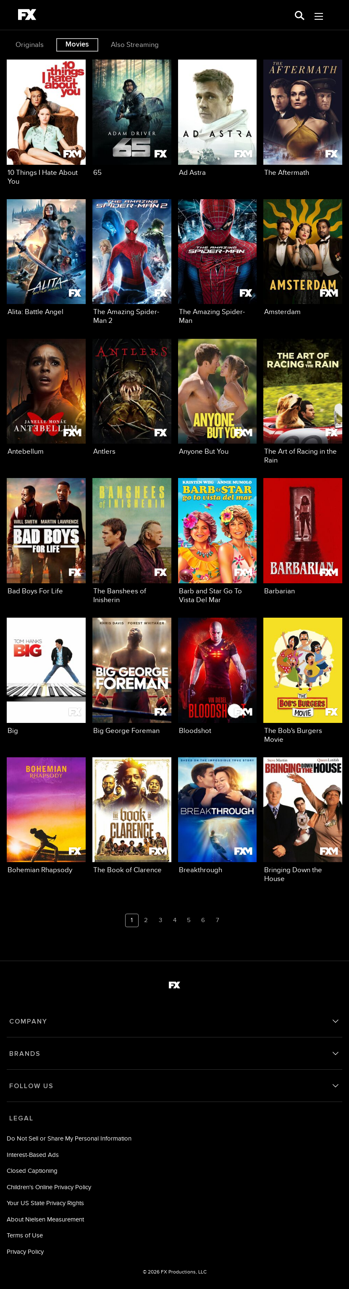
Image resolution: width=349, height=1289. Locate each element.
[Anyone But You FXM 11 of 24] (217, 397)
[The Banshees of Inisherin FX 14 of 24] (131, 541)
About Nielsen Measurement (45, 1219)
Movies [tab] (77, 44)
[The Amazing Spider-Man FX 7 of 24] (217, 262)
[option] (30, 45)
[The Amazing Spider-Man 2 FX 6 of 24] (131, 262)
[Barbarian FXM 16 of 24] (302, 536)
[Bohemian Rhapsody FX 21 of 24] (46, 816)
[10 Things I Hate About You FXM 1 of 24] (46, 123)
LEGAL (21, 1118)
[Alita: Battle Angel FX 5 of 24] (46, 258)
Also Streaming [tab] (135, 44)
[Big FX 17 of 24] (46, 676)
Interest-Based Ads (33, 1154)
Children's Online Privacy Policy (49, 1186)
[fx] (27, 16)
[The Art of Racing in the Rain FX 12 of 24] (302, 402)
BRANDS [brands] (25, 1053)
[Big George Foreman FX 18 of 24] (131, 676)
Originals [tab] (30, 44)
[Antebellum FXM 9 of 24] (46, 397)
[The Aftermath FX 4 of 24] (302, 118)
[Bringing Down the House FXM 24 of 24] (302, 820)
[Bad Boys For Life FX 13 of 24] (46, 536)
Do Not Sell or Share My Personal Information (69, 1138)
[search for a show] (299, 15)
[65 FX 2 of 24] (131, 118)
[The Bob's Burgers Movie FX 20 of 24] (302, 681)
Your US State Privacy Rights (45, 1202)
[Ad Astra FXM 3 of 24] (217, 118)
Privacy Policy (25, 1251)
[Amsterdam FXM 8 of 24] (302, 258)
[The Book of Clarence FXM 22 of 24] (131, 816)
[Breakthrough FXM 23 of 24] (217, 816)
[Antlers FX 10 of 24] (131, 397)
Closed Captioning (32, 1170)
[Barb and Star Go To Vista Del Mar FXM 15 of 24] (217, 541)
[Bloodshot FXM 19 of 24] (217, 676)
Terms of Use (25, 1235)
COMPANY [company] (28, 1021)
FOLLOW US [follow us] (31, 1086)
